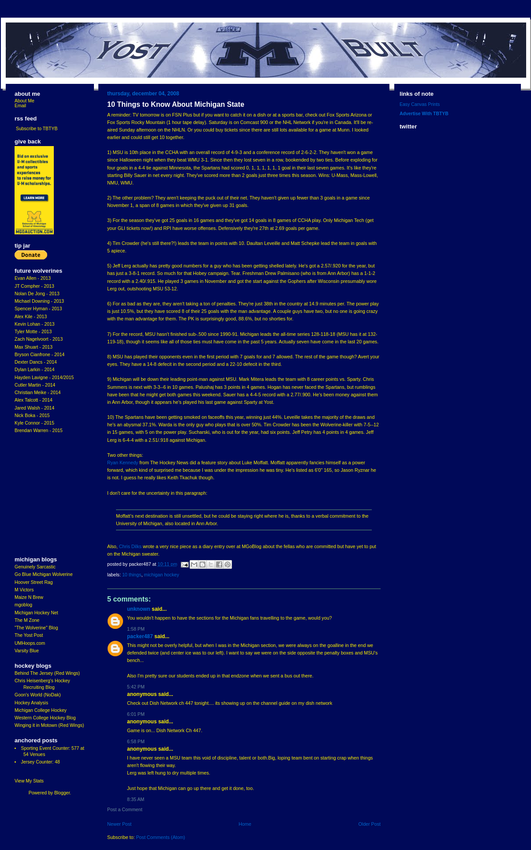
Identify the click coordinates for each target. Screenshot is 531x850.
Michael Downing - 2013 (39, 301)
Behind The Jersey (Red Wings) (47, 673)
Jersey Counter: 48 (40, 762)
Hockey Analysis (31, 702)
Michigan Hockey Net (36, 612)
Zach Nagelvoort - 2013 (39, 339)
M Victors (24, 589)
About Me (24, 100)
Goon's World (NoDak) (38, 694)
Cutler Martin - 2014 (35, 385)
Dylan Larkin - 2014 (35, 369)
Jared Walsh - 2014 (34, 408)
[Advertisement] (41, 495)
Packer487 (140, 636)
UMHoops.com (30, 643)
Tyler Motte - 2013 (33, 331)
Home (245, 824)
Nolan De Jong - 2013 (37, 293)
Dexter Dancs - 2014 (36, 362)
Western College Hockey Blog (45, 717)
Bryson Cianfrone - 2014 (39, 354)
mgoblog (23, 604)
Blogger (62, 792)
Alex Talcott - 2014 (33, 400)
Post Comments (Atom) (160, 837)
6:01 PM (136, 714)
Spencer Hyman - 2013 (38, 308)
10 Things (131, 574)
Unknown (138, 609)
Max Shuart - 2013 (33, 347)
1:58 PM (136, 629)
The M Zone (27, 620)
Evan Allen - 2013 (33, 278)
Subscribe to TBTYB (37, 128)
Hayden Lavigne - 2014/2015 (44, 377)
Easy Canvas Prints (420, 104)
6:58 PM (136, 741)
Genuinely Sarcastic (35, 566)
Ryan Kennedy (122, 462)
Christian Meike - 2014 (38, 392)
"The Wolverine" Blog (36, 627)
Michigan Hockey (161, 574)
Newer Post (119, 824)
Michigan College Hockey (41, 710)
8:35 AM (135, 799)
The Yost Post (29, 635)
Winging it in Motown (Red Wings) (49, 725)
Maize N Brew (29, 597)
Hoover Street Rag (34, 582)
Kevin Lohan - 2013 (35, 324)
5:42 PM (136, 686)
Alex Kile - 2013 (31, 316)
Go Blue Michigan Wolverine (44, 574)
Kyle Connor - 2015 (34, 423)
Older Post (369, 824)
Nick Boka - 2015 (32, 415)
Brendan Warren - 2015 (39, 430)
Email (20, 105)
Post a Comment (124, 809)
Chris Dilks (130, 546)
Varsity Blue (27, 650)
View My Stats (29, 781)
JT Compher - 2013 (34, 286)
